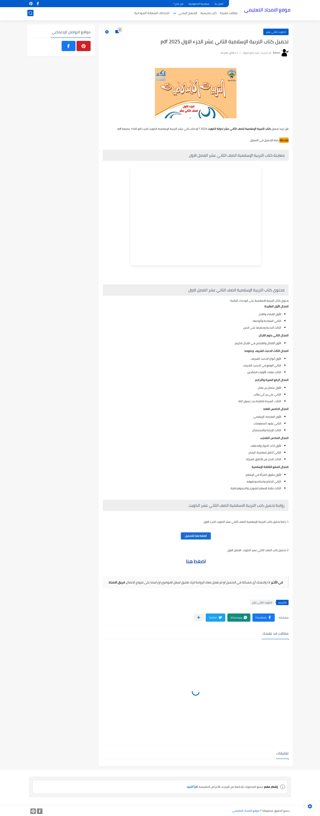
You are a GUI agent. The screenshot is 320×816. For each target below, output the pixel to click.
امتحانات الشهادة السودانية (151, 14)
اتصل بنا (219, 3)
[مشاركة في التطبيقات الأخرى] (199, 617)
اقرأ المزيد (191, 786)
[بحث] (30, 13)
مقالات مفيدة (229, 14)
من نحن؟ (178, 3)
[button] (263, 617)
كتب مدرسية (208, 14)
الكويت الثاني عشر (276, 31)
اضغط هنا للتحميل (196, 535)
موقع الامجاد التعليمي (267, 10)
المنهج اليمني (188, 14)
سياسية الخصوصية (199, 3)
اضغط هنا (196, 561)
